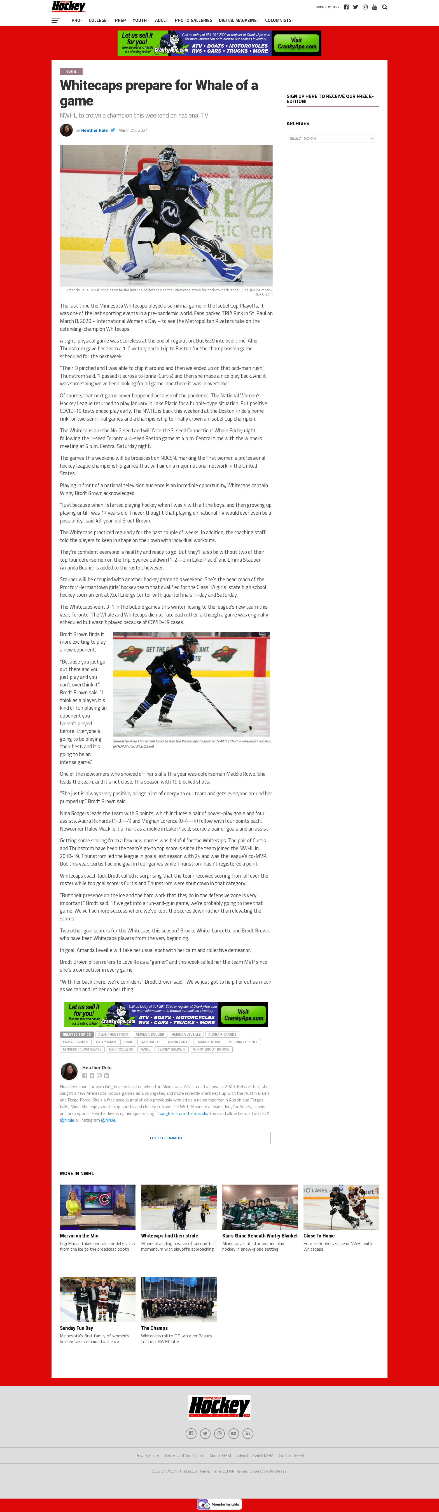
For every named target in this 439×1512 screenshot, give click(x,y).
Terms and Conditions (184, 1456)
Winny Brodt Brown (211, 1049)
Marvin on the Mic (79, 1235)
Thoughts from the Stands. (182, 1113)
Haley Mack (106, 1042)
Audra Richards (222, 1034)
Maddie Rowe (209, 1042)
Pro (76, 20)
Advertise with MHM (255, 1456)
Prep (120, 20)
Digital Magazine (238, 20)
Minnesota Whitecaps (82, 1049)
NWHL (145, 1049)
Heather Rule (94, 130)
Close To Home (319, 1235)
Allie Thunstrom (113, 1034)
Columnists (278, 20)
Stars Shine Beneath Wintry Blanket (260, 1235)
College (98, 20)
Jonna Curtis (179, 1042)
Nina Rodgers (121, 1049)
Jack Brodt (150, 1042)
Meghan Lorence (243, 1042)
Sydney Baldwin (172, 1049)
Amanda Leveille (186, 1034)
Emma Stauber (75, 1042)
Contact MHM (291, 1456)
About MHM (220, 1456)
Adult (161, 20)
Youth (140, 20)
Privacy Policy (147, 1456)
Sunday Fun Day (76, 1328)
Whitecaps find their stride (169, 1235)
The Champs (154, 1328)
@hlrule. (108, 1120)
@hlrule (67, 1120)
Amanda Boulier (150, 1034)
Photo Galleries (193, 20)
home (128, 1042)
